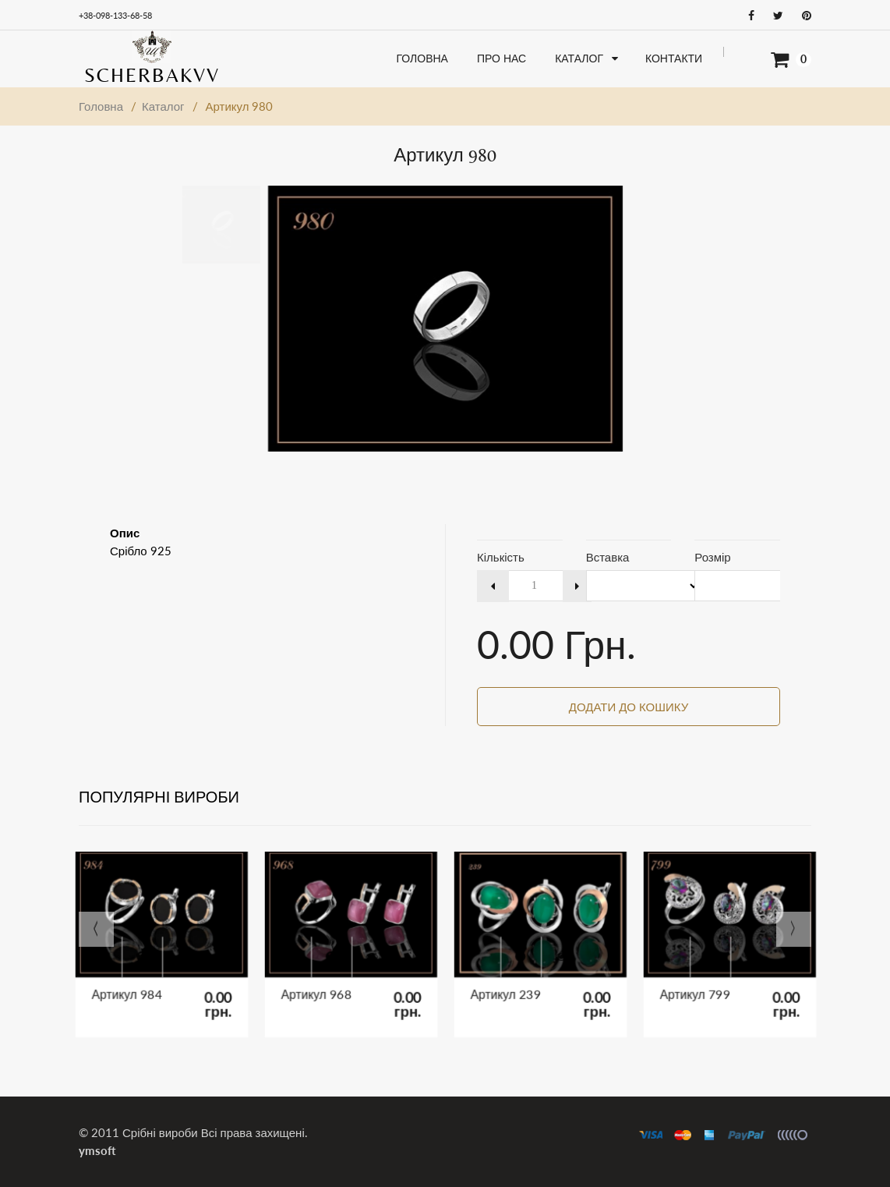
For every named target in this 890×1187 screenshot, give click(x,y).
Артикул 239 (519, 978)
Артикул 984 (140, 978)
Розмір (712, 557)
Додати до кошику (628, 707)
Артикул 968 (330, 978)
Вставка (608, 557)
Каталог (163, 106)
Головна (101, 106)
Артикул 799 (708, 978)
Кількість (500, 557)
